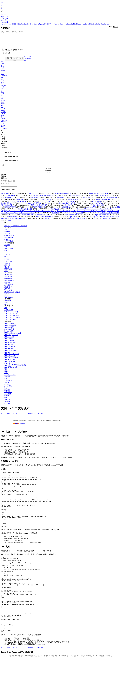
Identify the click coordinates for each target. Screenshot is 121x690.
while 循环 (7, 398)
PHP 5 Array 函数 (9, 327)
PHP (14, 24)
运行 (3, 137)
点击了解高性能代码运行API (15, 61)
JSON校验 (4, 131)
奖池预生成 (106, 222)
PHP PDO (7, 356)
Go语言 (10, 24)
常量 (5, 383)
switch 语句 (8, 390)
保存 (3, 139)
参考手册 (8, 325)
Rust (22, 24)
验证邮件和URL (9, 239)
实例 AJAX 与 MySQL (11, 316)
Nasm (102, 24)
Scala (83, 24)
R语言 (29, 24)
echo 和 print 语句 (9, 379)
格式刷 (4, 144)
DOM (6, 306)
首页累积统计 (101, 199)
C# (32, 24)
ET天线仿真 (47, 205)
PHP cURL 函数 (9, 331)
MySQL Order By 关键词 (12, 296)
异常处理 (7, 269)
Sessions (6, 262)
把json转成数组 (75, 199)
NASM (3, 118)
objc (42, 24)
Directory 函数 (8, 335)
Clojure (3, 95)
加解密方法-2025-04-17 (103, 203)
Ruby (39, 24)
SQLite (18, 24)
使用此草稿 (8, 163)
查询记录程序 (10, 199)
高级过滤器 (8, 273)
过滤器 (6, 271)
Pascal (69, 24)
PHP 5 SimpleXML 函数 (11, 358)
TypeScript (4, 123)
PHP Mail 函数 (9, 348)
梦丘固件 (22, 427)
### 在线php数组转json (19, 205)
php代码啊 (79, 217)
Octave (3, 128)
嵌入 (3, 148)
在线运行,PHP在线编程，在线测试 (15, 230)
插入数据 (7, 286)
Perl (72, 24)
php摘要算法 (98, 207)
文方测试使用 (47, 222)
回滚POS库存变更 (10, 211)
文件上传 (7, 258)
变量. (6, 377)
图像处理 (7, 367)
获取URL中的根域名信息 (77, 222)
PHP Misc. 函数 (9, 352)
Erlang (79, 24)
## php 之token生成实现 (102, 219)
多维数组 (7, 249)
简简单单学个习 (13, 221)
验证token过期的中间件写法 (68, 207)
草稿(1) (7, 155)
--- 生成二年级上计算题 (96, 209)
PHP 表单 (8, 232)
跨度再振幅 (86, 201)
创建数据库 (8, 282)
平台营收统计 (35, 201)
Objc (2, 85)
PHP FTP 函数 (8, 343)
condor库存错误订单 (34, 207)
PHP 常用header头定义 (11, 371)
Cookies (6, 260)
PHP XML (8, 303)
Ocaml (3, 111)
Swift (53, 24)
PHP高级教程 (9, 247)
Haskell (87, 24)
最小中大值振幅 (46, 203)
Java (2, 68)
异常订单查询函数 (7, 209)
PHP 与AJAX (9, 310)
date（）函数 (8, 253)
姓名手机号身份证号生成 (63, 197)
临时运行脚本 (96, 205)
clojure (57, 24)
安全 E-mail (8, 265)
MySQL (3, 114)
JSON (2, 83)
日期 (5, 251)
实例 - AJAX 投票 (10, 323)
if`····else (7, 388)
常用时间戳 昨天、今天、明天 (98, 197)
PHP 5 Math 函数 (9, 350)
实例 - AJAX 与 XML (11, 318)
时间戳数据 (55, 217)
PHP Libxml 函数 (9, 346)
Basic (2, 129)
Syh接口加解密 (54, 213)
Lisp (94, 24)
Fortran (106, 24)
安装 (5, 373)
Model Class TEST (32, 197)
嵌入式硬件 (28, 59)
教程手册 (48, 173)
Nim (91, 24)
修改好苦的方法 (73, 203)
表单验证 (7, 236)
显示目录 (4, 226)
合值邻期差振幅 (112, 201)
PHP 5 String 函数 (9, 360)
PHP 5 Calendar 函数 (10, 329)
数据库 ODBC (8, 301)
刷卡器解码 (68, 209)
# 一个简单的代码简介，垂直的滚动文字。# (33, 219)
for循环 (6, 400)
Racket (98, 24)
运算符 (6, 386)
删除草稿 (15, 163)
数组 (5, 392)
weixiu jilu (71, 205)
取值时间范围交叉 (39, 211)
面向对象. (7, 407)
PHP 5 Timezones (9, 365)
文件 (5, 256)
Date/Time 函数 (9, 333)
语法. (6, 375)
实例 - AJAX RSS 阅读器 (12, 321)
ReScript (3, 124)
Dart (25, 24)
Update (6, 298)
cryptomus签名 (91, 211)
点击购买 (16, 427)
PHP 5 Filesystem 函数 (11, 339)
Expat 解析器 (8, 305)
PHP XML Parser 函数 (11, 362)
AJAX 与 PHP (8, 314)
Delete (6, 299)
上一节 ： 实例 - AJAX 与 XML (11, 417)
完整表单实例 (8, 241)
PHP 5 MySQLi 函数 (10, 354)
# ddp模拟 (116, 211)
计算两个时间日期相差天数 (38, 209)
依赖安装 (4, 150)
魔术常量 (7, 403)
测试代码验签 (5, 197)
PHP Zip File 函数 (9, 364)
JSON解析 (27, 61)
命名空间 (7, 405)
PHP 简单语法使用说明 (25, 213)
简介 (5, 312)
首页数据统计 (8, 201)
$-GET (6, 243)
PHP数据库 (8, 277)
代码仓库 (48, 175)
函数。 (6, 402)
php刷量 (72, 221)
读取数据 (7, 292)
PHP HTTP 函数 (9, 345)
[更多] (10, 224)
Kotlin (36, 24)
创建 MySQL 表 (9, 284)
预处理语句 (8, 290)
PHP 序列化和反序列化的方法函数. (15, 369)
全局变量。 (8, 396)
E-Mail (6, 264)
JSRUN (3, 2)
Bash (75, 24)
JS (25, 63)
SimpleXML (8, 308)
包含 (5, 255)
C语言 (3, 71)
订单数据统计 (60, 201)
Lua (66, 24)
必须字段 (7, 237)
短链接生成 (66, 211)
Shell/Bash (4, 78)
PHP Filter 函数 (9, 341)
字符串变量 (8, 384)
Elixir (2, 126)
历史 (3, 146)
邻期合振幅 (19, 203)
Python (3, 24)
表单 (5, 234)
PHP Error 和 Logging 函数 (12, 337)
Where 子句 (8, 294)
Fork (3, 141)
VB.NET (49, 24)
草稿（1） (5, 142)
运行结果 (48, 171)
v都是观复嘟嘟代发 (71, 219)
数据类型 (7, 381)
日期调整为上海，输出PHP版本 (42, 199)
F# (45, 24)
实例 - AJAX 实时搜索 (11, 319)
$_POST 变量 (8, 245)
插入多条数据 (8, 288)
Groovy (62, 24)
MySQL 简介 (8, 278)
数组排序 (7, 394)
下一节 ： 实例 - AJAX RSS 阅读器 (32, 417)
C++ (6, 24)
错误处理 (7, 267)
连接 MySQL (8, 280)
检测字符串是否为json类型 (44, 221)
